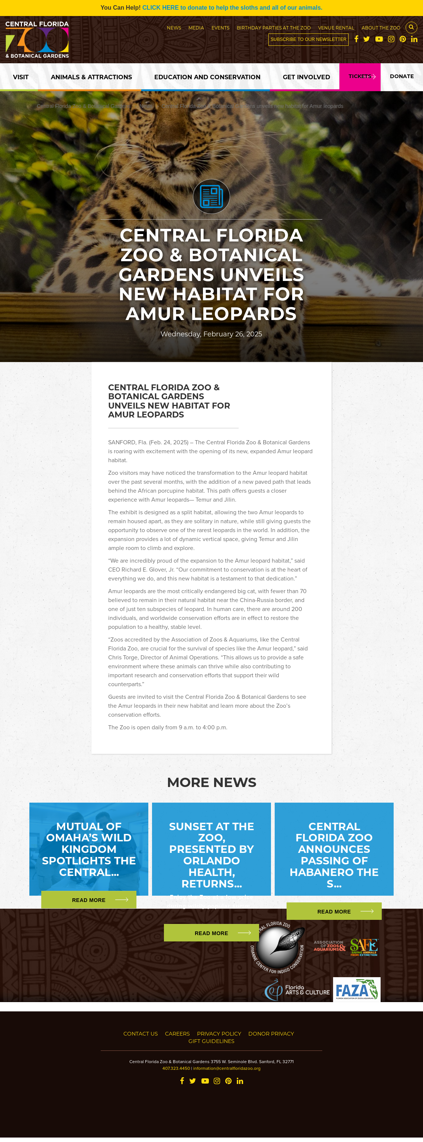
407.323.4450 (176, 1068)
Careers (177, 1033)
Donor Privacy (271, 1033)
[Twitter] (366, 40)
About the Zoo (381, 28)
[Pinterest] (403, 40)
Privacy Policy (219, 1033)
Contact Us (140, 1033)
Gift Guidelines (211, 1041)
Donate (402, 76)
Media (196, 28)
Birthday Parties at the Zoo (274, 28)
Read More (89, 900)
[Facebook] (356, 40)
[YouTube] (379, 40)
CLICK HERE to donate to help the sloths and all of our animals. (232, 7)
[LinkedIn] (414, 40)
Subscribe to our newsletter (308, 39)
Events (220, 28)
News (174, 28)
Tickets (360, 76)
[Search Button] (411, 27)
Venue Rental (336, 28)
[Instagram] (391, 40)
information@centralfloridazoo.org (227, 1068)
